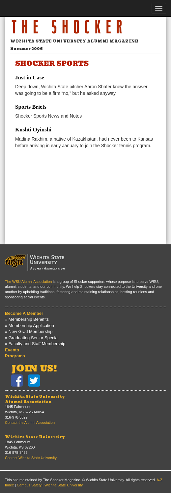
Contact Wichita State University (31, 458)
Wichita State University (35, 437)
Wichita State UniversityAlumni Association (35, 399)
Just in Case (29, 77)
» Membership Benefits (27, 319)
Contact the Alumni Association (30, 423)
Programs (15, 355)
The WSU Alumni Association (28, 282)
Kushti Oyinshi (33, 129)
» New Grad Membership (29, 331)
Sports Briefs (30, 107)
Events (12, 349)
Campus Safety (29, 485)
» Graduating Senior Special (32, 337)
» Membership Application (29, 325)
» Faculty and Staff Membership (35, 343)
